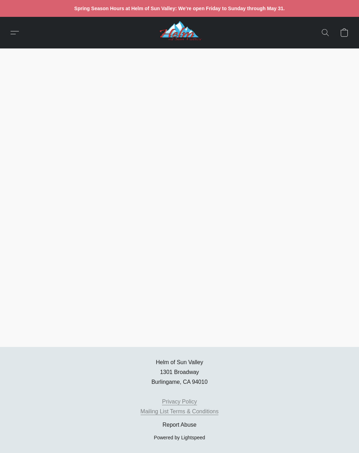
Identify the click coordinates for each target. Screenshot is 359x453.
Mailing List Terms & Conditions (180, 411)
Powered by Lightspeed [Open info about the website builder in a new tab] (179, 437)
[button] (179, 32)
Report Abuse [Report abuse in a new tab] (180, 425)
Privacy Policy (179, 402)
